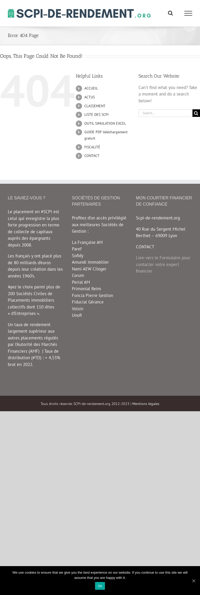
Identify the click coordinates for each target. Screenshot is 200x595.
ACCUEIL (91, 88)
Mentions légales (145, 403)
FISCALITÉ (92, 147)
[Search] (196, 113)
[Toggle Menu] (188, 13)
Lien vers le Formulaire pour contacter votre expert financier (163, 264)
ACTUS (89, 97)
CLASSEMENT (94, 106)
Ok (100, 586)
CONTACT (91, 155)
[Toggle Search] (170, 13)
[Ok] (193, 580)
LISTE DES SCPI (96, 114)
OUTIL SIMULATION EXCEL (105, 123)
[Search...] (165, 113)
